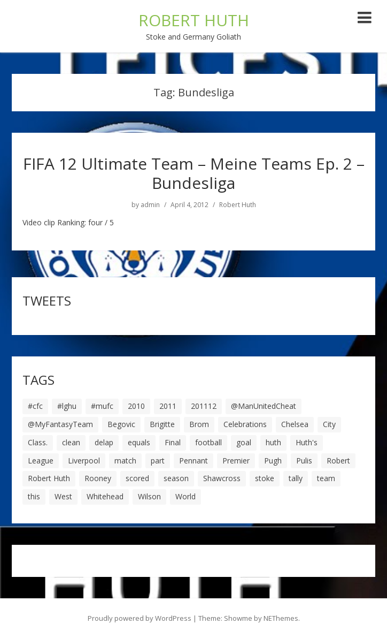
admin (150, 205)
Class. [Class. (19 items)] (38, 442)
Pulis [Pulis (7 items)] (304, 460)
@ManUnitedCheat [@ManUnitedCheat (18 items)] (263, 406)
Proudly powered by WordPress (139, 618)
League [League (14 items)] (40, 460)
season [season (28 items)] (176, 478)
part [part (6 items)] (158, 460)
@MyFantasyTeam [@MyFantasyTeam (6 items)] (60, 424)
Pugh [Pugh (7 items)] (273, 460)
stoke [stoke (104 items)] (264, 478)
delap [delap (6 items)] (104, 442)
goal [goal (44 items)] (243, 442)
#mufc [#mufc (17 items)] (102, 406)
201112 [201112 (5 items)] (203, 406)
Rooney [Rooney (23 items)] (97, 478)
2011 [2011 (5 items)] (167, 406)
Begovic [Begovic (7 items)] (121, 424)
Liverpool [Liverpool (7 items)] (84, 460)
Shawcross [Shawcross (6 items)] (222, 478)
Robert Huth (237, 205)
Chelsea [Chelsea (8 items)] (294, 424)
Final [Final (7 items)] (173, 442)
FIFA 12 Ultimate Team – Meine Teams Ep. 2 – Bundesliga (194, 173)
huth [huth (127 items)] (273, 442)
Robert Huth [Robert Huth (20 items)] (49, 478)
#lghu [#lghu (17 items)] (66, 406)
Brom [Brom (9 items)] (199, 424)
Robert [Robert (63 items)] (338, 460)
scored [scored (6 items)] (137, 478)
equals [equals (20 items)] (139, 442)
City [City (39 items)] (329, 424)
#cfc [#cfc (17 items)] (35, 406)
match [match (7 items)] (125, 460)
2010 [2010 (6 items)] (136, 406)
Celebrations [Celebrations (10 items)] (245, 424)
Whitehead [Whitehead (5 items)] (105, 496)
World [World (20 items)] (185, 496)
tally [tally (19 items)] (296, 478)
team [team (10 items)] (326, 478)
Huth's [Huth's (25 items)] (307, 442)
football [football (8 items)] (208, 442)
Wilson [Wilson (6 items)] (149, 496)
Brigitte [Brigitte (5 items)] (162, 424)
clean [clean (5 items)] (71, 442)
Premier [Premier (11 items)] (236, 460)
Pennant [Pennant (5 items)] (193, 460)
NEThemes (281, 618)
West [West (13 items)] (63, 496)
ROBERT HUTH (193, 20)
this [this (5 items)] (34, 496)
